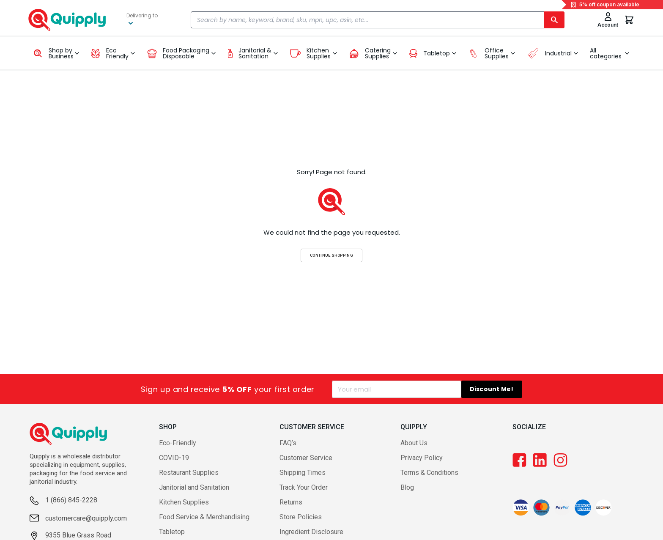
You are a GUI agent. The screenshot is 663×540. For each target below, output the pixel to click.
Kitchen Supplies (184, 502)
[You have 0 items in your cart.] (629, 20)
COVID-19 (174, 458)
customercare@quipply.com (86, 518)
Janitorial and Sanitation (194, 487)
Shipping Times (302, 473)
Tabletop (172, 532)
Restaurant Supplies (189, 473)
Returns (290, 502)
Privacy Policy (421, 458)
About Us (413, 443)
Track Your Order (303, 487)
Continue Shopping (331, 255)
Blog (407, 487)
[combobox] (377, 19)
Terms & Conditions (429, 473)
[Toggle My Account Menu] (607, 19)
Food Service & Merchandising (204, 517)
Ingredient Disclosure (311, 532)
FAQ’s (287, 443)
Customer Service (305, 458)
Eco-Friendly (177, 443)
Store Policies (300, 517)
